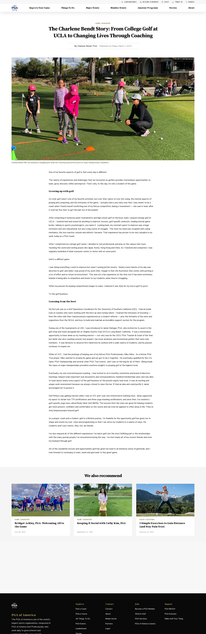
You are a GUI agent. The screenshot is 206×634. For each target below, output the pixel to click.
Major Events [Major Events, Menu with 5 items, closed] (92, 8)
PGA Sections (141, 618)
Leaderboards (129, 2)
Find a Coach (81, 609)
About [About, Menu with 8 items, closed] (191, 8)
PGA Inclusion (170, 614)
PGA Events (81, 623)
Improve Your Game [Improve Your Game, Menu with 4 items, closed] (39, 8)
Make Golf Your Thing (174, 618)
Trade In (177, 2)
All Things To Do (83, 618)
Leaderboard (81, 628)
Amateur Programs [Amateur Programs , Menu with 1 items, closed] (148, 8)
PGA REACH (170, 609)
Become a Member (149, 2)
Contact (108, 609)
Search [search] (190, 2)
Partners (109, 623)
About (108, 614)
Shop (165, 2)
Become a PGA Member (145, 609)
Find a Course (81, 614)
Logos (107, 628)
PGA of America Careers (145, 623)
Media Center (111, 618)
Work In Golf (140, 614)
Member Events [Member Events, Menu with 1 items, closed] (118, 8)
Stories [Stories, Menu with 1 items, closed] (173, 8)
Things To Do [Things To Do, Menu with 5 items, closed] (67, 8)
